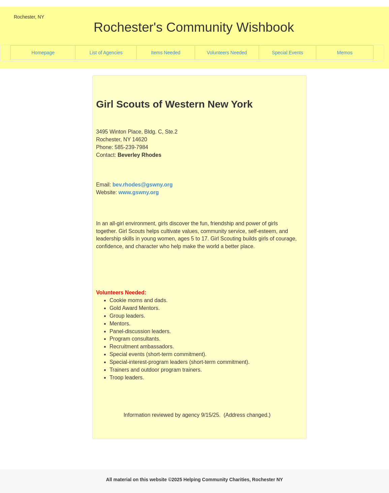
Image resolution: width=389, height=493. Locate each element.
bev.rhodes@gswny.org (142, 184)
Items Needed (173, 52)
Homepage (51, 52)
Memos (345, 52)
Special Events (294, 52)
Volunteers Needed (233, 52)
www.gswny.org (139, 192)
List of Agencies (113, 52)
